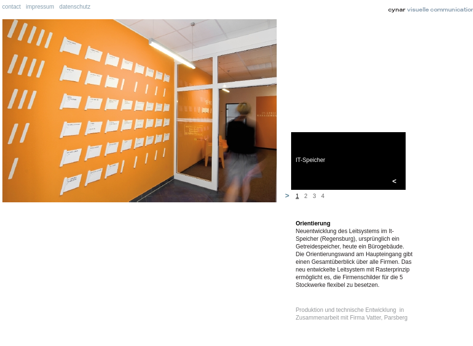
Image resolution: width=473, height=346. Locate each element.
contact (11, 6)
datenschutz (74, 6)
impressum (40, 6)
